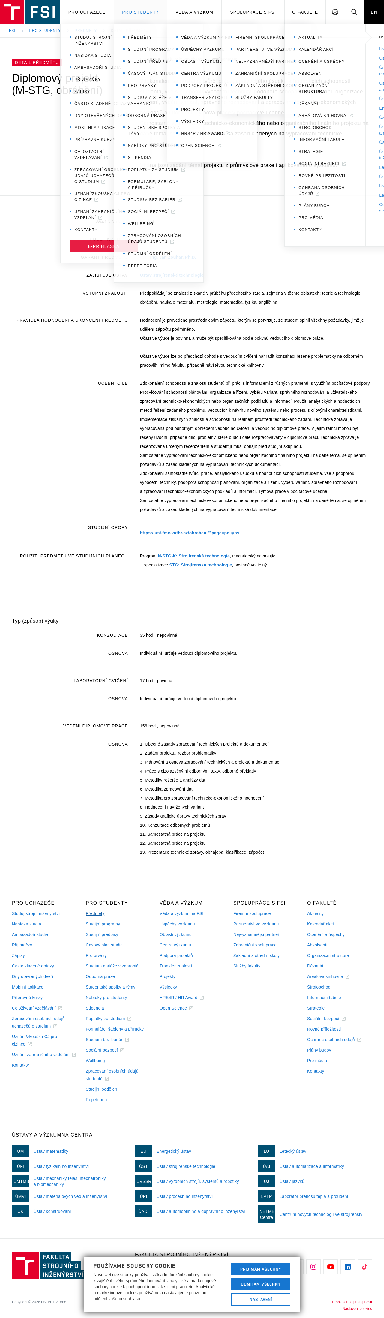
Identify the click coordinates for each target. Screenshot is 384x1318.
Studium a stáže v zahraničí (113, 966)
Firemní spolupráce (252, 913)
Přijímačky (22, 945)
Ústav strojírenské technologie (172, 275)
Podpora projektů (176, 955)
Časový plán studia (104, 945)
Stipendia (95, 1008)
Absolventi (317, 945)
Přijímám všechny (260, 1269)
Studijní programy (103, 924)
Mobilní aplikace (28, 987)
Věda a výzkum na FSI (181, 913)
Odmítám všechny (261, 1284)
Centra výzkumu (175, 945)
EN (374, 12)
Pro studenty (140, 12)
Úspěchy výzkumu (177, 924)
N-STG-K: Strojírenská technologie (194, 556)
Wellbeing (95, 1060)
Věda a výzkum (194, 12)
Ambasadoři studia (30, 934)
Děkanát (315, 966)
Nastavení (261, 1299)
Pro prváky (96, 955)
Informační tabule (324, 997)
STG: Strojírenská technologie (200, 565)
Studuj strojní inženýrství (36, 913)
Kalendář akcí (320, 924)
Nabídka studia (26, 924)
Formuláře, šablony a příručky (115, 1029)
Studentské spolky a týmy (110, 987)
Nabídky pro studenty (106, 997)
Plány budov (319, 1050)
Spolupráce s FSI (253, 12)
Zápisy (18, 955)
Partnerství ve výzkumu (256, 924)
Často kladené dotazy (33, 966)
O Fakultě (305, 12)
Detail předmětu (129, 31)
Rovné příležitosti (324, 1029)
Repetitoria (96, 1099)
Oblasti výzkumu (176, 934)
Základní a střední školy (256, 955)
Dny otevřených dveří (32, 976)
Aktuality (315, 913)
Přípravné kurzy (27, 997)
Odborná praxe (100, 976)
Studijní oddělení (102, 1089)
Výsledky (168, 987)
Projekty (168, 976)
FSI (12, 31)
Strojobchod (319, 987)
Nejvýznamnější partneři (256, 934)
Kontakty (20, 1065)
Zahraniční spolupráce (255, 945)
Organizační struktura (328, 955)
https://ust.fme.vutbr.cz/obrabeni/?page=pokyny (189, 532)
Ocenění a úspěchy (326, 934)
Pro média (317, 1060)
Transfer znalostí (176, 966)
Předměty (86, 31)
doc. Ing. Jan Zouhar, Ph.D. (168, 257)
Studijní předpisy (102, 934)
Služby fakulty (246, 966)
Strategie (316, 1008)
